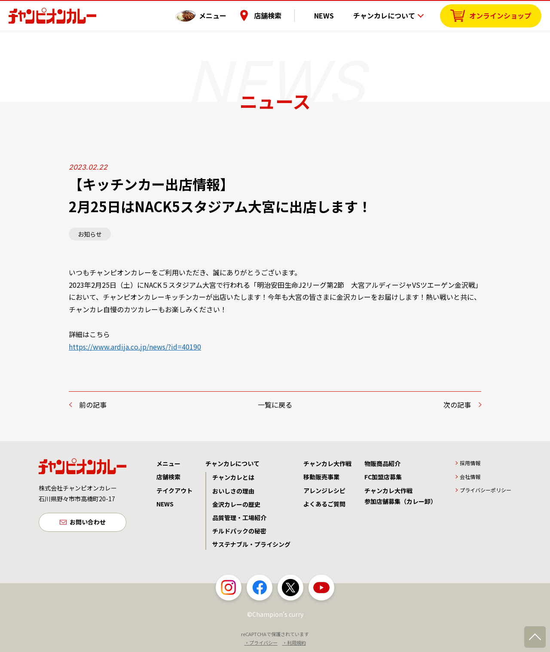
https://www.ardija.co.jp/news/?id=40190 (135, 346)
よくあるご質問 (324, 504)
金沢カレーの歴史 (236, 504)
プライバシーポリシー (485, 490)
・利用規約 (294, 642)
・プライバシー (261, 642)
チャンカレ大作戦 (327, 463)
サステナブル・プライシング (251, 544)
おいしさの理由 (233, 491)
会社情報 (470, 476)
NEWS (330, 15)
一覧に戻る (275, 404)
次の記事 (457, 404)
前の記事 (93, 404)
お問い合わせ (88, 522)
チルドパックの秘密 (239, 531)
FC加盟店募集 (383, 476)
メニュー (225, 15)
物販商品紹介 (382, 463)
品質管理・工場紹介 (239, 517)
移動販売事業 (321, 476)
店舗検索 (280, 15)
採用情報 (470, 462)
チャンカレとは (233, 477)
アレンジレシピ (324, 490)
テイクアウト (174, 490)
